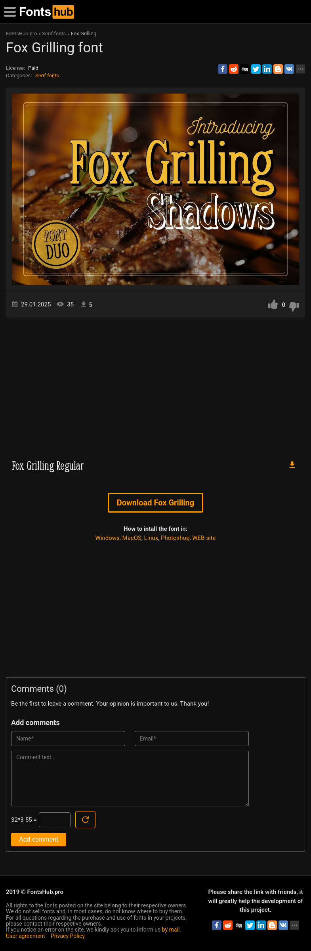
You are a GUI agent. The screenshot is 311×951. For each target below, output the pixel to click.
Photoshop (175, 538)
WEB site (204, 538)
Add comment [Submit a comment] (38, 839)
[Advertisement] (155, 384)
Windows (107, 538)
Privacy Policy (68, 936)
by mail (171, 929)
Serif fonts (47, 75)
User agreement (25, 936)
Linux (151, 538)
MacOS (131, 538)
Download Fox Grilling (155, 502)
